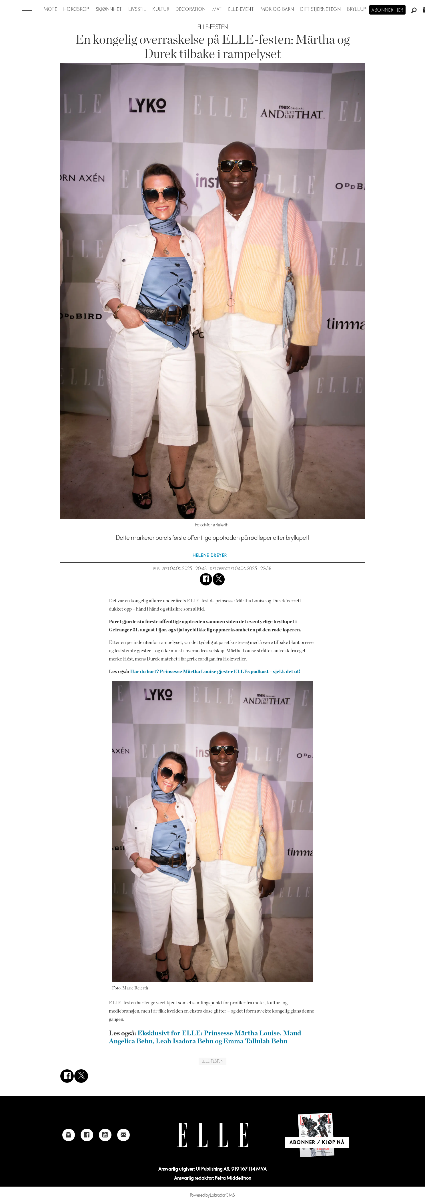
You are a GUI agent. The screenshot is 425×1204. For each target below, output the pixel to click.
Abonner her (387, 10)
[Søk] (414, 10)
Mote (50, 9)
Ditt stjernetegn (320, 9)
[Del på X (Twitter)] (219, 579)
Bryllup (356, 9)
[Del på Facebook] (206, 579)
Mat (217, 9)
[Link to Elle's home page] (212, 1135)
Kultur (161, 9)
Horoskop (76, 9)
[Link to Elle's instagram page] (68, 1135)
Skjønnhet (109, 9)
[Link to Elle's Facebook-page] (87, 1135)
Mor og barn (277, 9)
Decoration (191, 9)
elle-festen (213, 1061)
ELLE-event (241, 9)
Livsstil (137, 9)
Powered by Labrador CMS (212, 1195)
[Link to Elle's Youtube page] (105, 1135)
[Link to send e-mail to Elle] (123, 1135)
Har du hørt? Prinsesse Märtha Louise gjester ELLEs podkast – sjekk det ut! (215, 671)
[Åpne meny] (27, 9)
